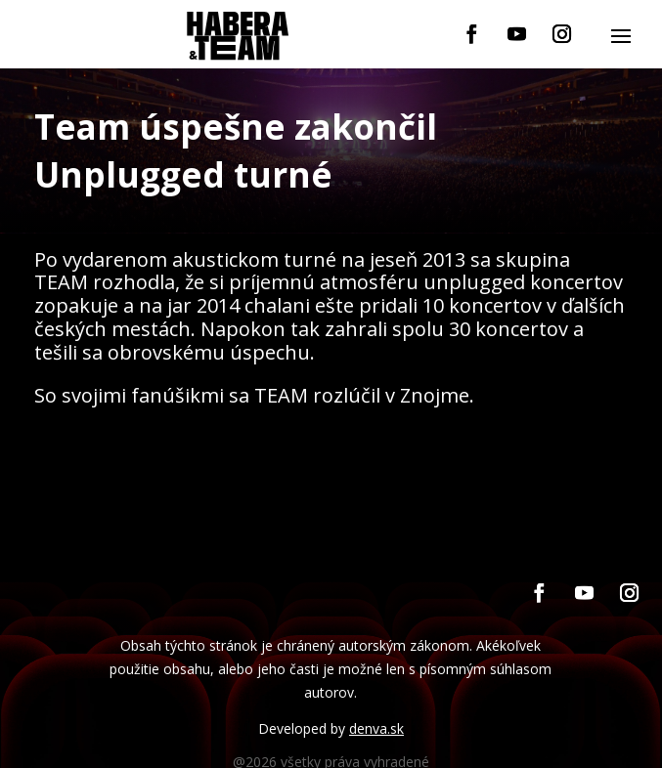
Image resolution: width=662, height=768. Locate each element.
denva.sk (376, 728)
